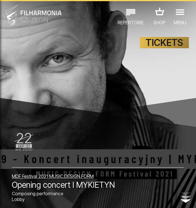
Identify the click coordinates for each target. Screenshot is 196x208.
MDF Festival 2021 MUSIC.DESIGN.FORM (53, 176)
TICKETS (164, 42)
